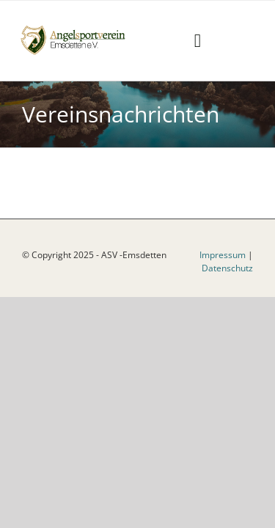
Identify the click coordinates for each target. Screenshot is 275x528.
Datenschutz (227, 304)
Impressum (222, 291)
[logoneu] (78, 28)
